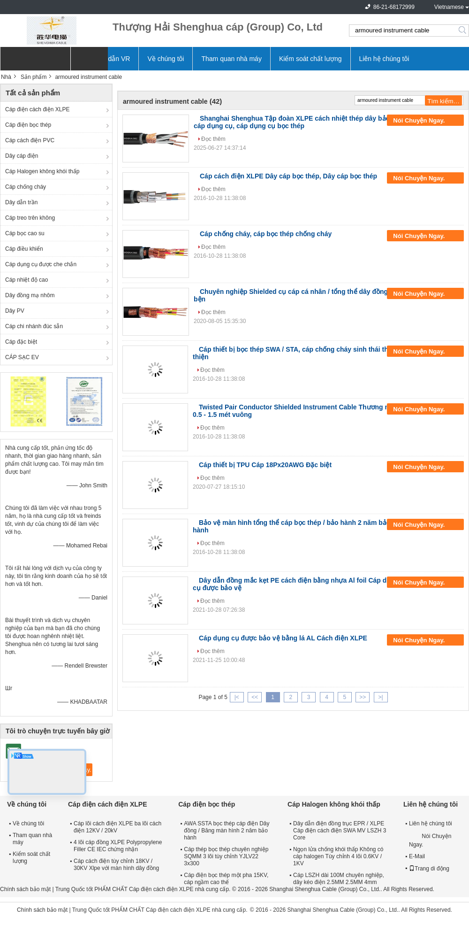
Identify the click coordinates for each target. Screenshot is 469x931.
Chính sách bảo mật (25, 889)
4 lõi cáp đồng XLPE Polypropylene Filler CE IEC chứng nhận (118, 846)
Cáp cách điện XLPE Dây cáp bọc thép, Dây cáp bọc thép (288, 176)
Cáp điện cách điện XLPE (37, 109)
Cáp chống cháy (25, 187)
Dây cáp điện (21, 156)
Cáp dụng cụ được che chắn (40, 264)
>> (362, 697)
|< (236, 697)
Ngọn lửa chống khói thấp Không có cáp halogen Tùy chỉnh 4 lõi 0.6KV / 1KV (338, 856)
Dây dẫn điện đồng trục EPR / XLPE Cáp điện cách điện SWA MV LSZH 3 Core (339, 830)
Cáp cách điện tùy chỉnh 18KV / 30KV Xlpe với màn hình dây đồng (116, 864)
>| (380, 697)
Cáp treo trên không (30, 218)
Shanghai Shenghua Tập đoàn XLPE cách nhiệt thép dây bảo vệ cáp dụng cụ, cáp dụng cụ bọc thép (296, 122)
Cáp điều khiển (24, 249)
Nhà (6, 77)
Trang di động (429, 868)
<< (254, 697)
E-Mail (417, 856)
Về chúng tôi (165, 58)
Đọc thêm (213, 139)
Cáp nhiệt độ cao (26, 280)
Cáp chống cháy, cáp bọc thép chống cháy (266, 234)
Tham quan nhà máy (231, 58)
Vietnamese (449, 7)
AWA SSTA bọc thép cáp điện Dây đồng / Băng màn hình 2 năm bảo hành (226, 830)
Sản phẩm (33, 77)
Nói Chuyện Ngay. (425, 120)
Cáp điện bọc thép (28, 125)
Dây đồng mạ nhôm (29, 295)
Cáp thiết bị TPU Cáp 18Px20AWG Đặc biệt (265, 465)
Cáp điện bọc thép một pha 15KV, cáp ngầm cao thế (226, 878)
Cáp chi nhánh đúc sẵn (34, 326)
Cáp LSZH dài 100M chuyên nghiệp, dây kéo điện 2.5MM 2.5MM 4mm (338, 878)
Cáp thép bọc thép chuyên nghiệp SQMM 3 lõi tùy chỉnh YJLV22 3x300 (226, 856)
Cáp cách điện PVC (29, 140)
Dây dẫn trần (21, 202)
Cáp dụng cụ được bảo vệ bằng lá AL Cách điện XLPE (283, 638)
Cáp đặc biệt (21, 342)
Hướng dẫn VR (108, 58)
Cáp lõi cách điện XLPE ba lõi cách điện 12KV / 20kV (117, 827)
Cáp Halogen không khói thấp (42, 171)
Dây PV (14, 311)
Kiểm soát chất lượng (310, 58)
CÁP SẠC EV (22, 357)
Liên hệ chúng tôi (384, 58)
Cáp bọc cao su (25, 233)
